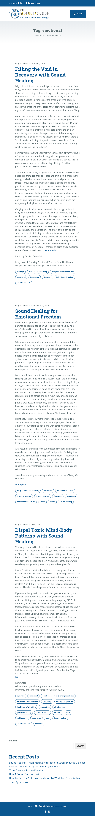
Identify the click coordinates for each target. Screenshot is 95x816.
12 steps (20, 272)
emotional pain (49, 696)
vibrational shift (23, 283)
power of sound (42, 712)
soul (47, 718)
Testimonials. (49, 250)
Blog (17, 63)
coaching (43, 272)
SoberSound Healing (64, 277)
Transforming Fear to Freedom (26, 770)
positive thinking (24, 712)
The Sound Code (42, 806)
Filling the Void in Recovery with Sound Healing (40, 75)
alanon (32, 272)
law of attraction (24, 496)
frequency (34, 277)
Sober (42, 502)
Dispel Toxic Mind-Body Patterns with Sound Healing (43, 536)
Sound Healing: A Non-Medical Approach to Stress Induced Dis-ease (47, 762)
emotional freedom (65, 491)
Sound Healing (66, 502)
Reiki (68, 712)
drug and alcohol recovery (63, 272)
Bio (17, 676)
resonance (36, 718)
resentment (71, 496)
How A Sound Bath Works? (24, 774)
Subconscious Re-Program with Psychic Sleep (34, 766)
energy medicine (67, 696)
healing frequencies (64, 701)
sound (52, 502)
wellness (39, 724)
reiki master (22, 718)
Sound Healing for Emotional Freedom (38, 314)
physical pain (59, 707)
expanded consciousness (27, 701)
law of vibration (42, 496)
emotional (21, 277)
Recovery (47, 277)
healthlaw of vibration (26, 707)
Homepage (21, 484)
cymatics (20, 696)
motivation (44, 707)
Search (13, 740)
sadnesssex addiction (26, 502)
